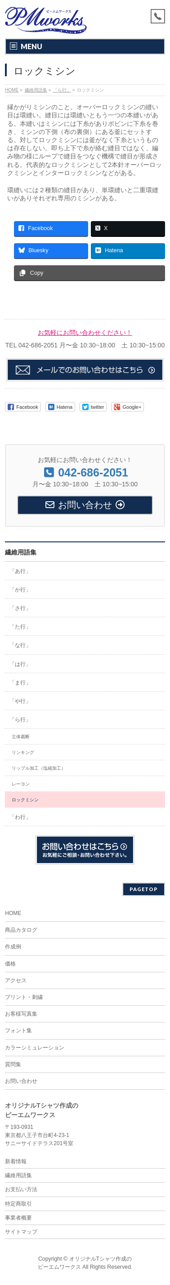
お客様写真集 (21, 1014)
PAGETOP (144, 889)
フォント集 (18, 1030)
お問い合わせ (21, 1081)
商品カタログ (21, 930)
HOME (13, 913)
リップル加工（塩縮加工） (39, 768)
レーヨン (21, 783)
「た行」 (20, 627)
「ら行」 (20, 719)
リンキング (23, 752)
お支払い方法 (21, 1189)
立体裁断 (21, 736)
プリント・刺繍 (24, 997)
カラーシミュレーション (34, 1048)
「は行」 (20, 664)
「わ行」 (20, 817)
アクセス (16, 980)
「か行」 (20, 590)
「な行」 (20, 645)
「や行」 (20, 701)
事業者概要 (18, 1218)
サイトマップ (21, 1232)
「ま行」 (20, 682)
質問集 (13, 1064)
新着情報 (16, 1161)
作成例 (13, 946)
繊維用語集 (20, 552)
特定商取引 (18, 1204)
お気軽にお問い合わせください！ (85, 332)
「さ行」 (20, 608)
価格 (10, 964)
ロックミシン (25, 799)
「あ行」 (20, 571)
